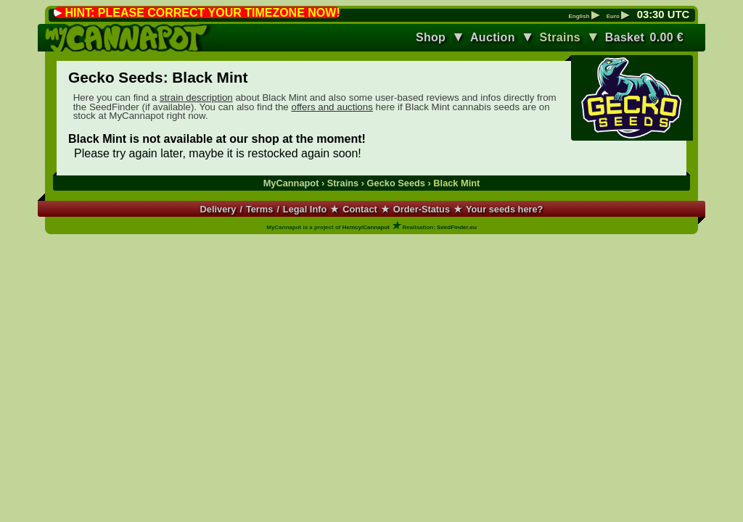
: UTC (663, 14)
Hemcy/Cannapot (366, 227)
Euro (618, 16)
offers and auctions (331, 107)
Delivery (218, 209)
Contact (359, 209)
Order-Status (421, 209)
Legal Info (305, 209)
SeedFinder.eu (457, 227)
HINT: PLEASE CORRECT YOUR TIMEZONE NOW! (202, 13)
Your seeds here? (504, 209)
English (583, 16)
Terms (259, 209)
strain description (196, 97)
